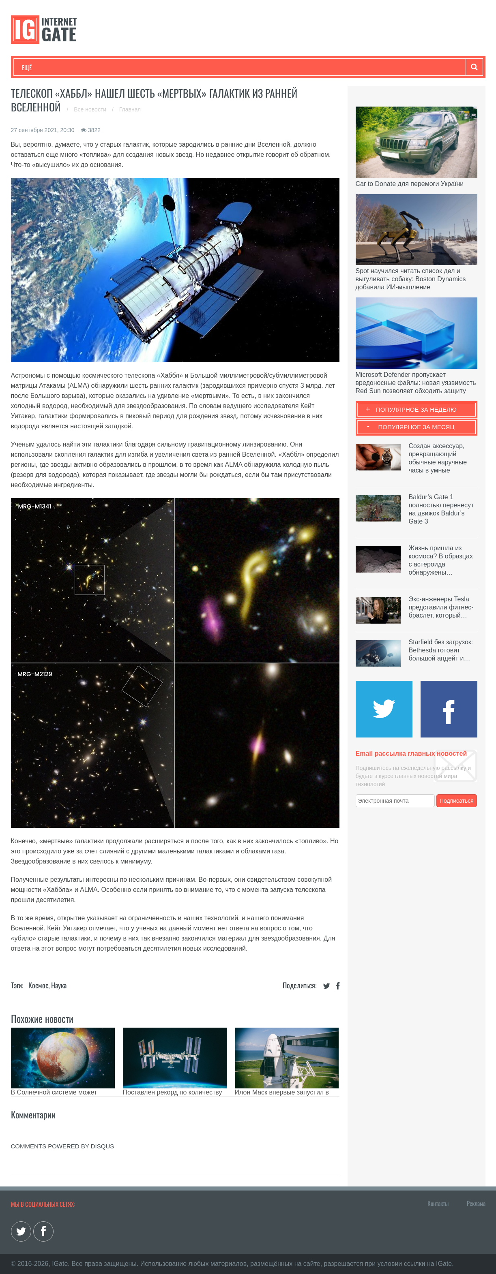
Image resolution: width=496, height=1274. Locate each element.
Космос (38, 985)
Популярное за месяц (416, 426)
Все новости (91, 109)
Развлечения (80, 67)
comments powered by (62, 1146)
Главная (130, 109)
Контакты (438, 1203)
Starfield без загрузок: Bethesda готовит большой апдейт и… (441, 650)
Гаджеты (267, 67)
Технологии (37, 67)
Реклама (476, 1203)
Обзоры (230, 67)
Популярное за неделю (416, 409)
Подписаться (457, 800)
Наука (154, 67)
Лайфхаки (191, 67)
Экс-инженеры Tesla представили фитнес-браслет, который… (441, 607)
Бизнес (122, 67)
